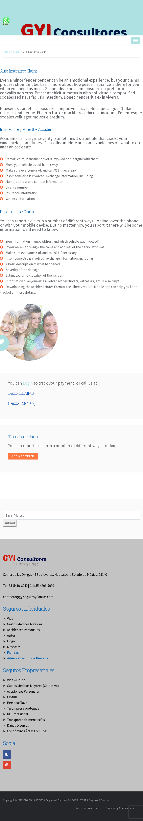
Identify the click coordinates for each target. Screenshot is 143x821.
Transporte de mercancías (26, 720)
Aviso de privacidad (87, 808)
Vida (10, 618)
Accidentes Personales (23, 630)
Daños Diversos (18, 725)
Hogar (11, 641)
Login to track (23, 456)
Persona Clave (17, 703)
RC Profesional (17, 714)
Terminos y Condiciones (119, 808)
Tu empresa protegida (23, 708)
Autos (11, 635)
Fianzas (13, 652)
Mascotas (14, 647)
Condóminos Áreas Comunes (27, 731)
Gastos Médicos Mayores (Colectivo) (33, 685)
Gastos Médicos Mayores (24, 624)
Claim (16, 51)
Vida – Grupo (16, 680)
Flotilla (12, 697)
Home (6, 51)
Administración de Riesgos (27, 658)
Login (28, 383)
